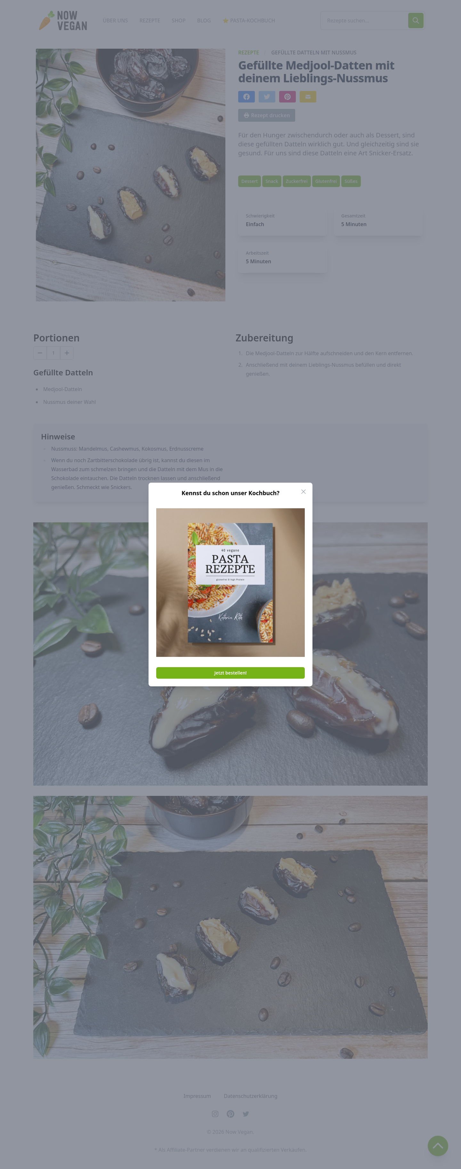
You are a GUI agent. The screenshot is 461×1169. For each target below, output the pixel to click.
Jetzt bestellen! (230, 673)
